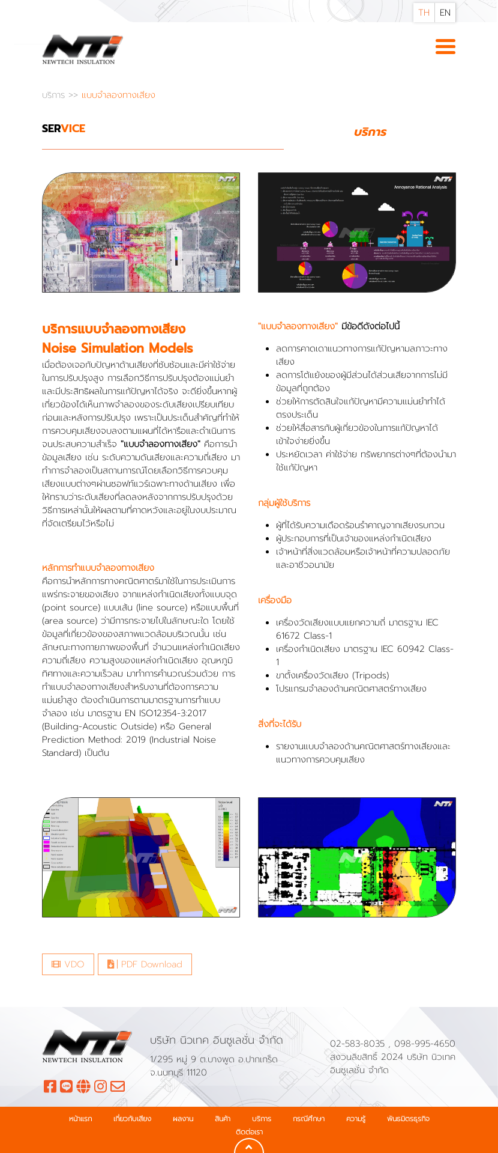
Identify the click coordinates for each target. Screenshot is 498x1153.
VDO (68, 964)
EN (445, 12)
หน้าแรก (80, 1118)
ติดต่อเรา (249, 1132)
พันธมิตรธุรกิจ (408, 1118)
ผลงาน (183, 1118)
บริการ (55, 95)
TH (424, 12)
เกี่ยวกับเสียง (132, 1118)
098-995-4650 (424, 1043)
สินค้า (222, 1118)
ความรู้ (355, 1118)
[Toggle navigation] (445, 47)
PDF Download (144, 964)
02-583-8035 (359, 1043)
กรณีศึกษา (309, 1118)
